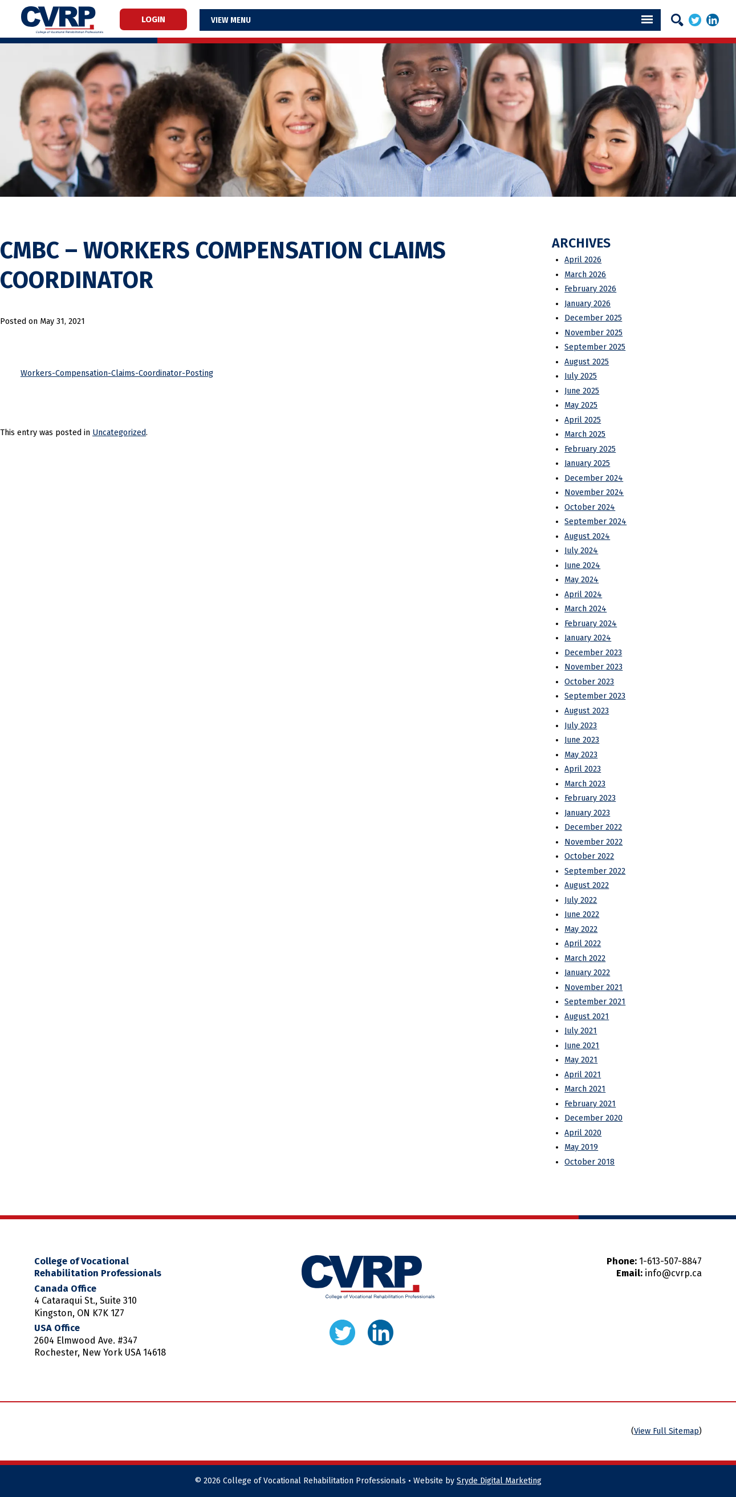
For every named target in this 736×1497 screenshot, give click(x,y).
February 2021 (590, 1104)
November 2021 (593, 987)
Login (158, 19)
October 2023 (589, 682)
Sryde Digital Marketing (499, 1481)
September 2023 (594, 696)
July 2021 (580, 1031)
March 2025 (584, 434)
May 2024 (581, 580)
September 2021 (594, 1002)
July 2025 (580, 376)
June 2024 (582, 565)
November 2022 (593, 842)
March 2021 (584, 1089)
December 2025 (593, 318)
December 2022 (593, 827)
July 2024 (581, 550)
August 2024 (587, 536)
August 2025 (586, 362)
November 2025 (593, 333)
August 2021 (586, 1016)
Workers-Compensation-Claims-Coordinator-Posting (117, 373)
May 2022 (580, 929)
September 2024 (595, 521)
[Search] (677, 20)
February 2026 (590, 289)
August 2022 (586, 885)
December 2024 (593, 478)
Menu (249, 20)
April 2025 (582, 420)
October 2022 (589, 856)
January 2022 (587, 972)
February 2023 (590, 798)
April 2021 (582, 1075)
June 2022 (581, 914)
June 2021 (581, 1045)
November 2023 (593, 667)
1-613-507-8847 (670, 1261)
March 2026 (585, 274)
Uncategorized (119, 432)
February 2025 (590, 449)
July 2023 (580, 726)
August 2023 (586, 711)
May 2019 (581, 1147)
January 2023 (587, 813)
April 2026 (582, 260)
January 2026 (587, 304)
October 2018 (589, 1162)
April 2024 (583, 594)
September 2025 (594, 347)
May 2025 (580, 405)
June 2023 (581, 740)
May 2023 (580, 755)
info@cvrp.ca (673, 1273)
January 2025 (587, 463)
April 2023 (582, 769)
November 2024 (594, 492)
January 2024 (587, 638)
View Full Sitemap (666, 1431)
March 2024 (585, 609)
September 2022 (594, 871)
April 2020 (582, 1133)
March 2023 (584, 784)
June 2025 (581, 391)
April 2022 (582, 943)
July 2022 (580, 900)
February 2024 (590, 623)
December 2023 (593, 653)
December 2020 (593, 1118)
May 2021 (580, 1060)
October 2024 (589, 507)
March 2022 (584, 958)
